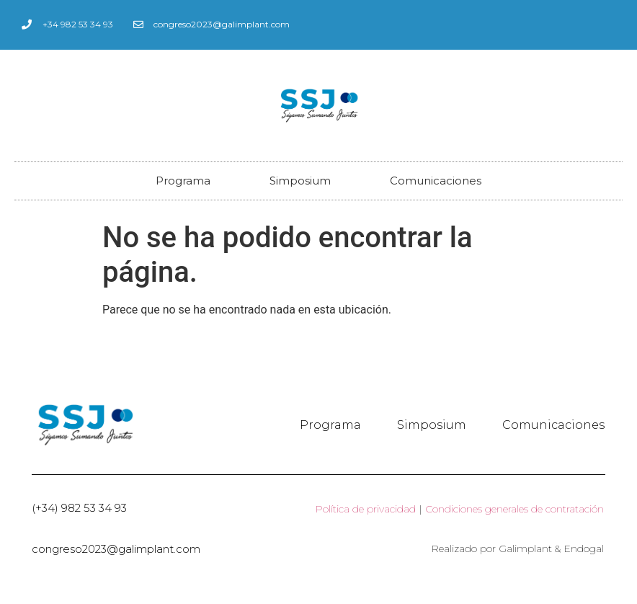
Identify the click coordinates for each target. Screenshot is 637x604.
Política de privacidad (365, 508)
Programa (183, 180)
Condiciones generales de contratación (514, 508)
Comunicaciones (435, 180)
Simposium (300, 180)
